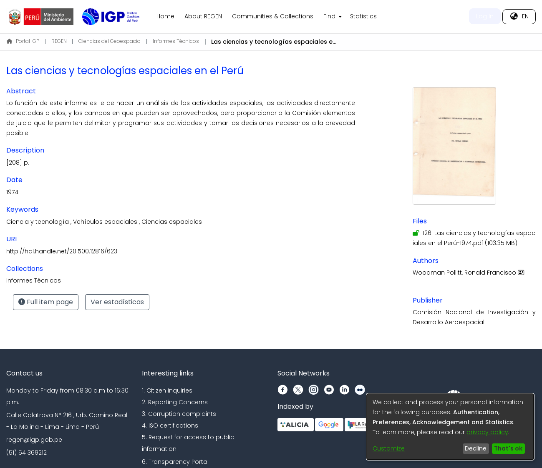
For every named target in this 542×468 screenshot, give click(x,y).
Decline (476, 448)
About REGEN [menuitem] (203, 16)
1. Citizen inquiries (167, 390)
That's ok (508, 448)
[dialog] (450, 427)
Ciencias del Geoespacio (109, 41)
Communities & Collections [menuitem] (272, 16)
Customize (389, 448)
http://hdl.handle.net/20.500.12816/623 (61, 251)
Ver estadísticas (117, 302)
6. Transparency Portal (175, 462)
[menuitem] (332, 16)
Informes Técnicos (176, 41)
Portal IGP (23, 41)
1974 (12, 192)
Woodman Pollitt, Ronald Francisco (469, 272)
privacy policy (487, 432)
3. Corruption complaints (179, 414)
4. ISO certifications (170, 425)
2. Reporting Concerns (175, 402)
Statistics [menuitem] (363, 16)
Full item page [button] (45, 302)
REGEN (59, 41)
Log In (485, 16)
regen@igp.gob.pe (34, 439)
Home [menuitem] (165, 16)
